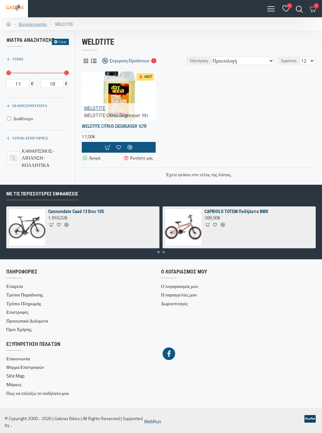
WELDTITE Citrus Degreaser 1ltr (114, 126)
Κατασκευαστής (33, 24)
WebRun (152, 421)
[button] (158, 252)
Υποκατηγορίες (30, 138)
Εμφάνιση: (289, 61)
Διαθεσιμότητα (29, 105)
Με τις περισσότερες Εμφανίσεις (42, 194)
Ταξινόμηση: (198, 61)
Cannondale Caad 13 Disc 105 (76, 211)
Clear (62, 42)
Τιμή (17, 59)
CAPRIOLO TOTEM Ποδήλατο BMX (236, 211)
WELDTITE (94, 108)
